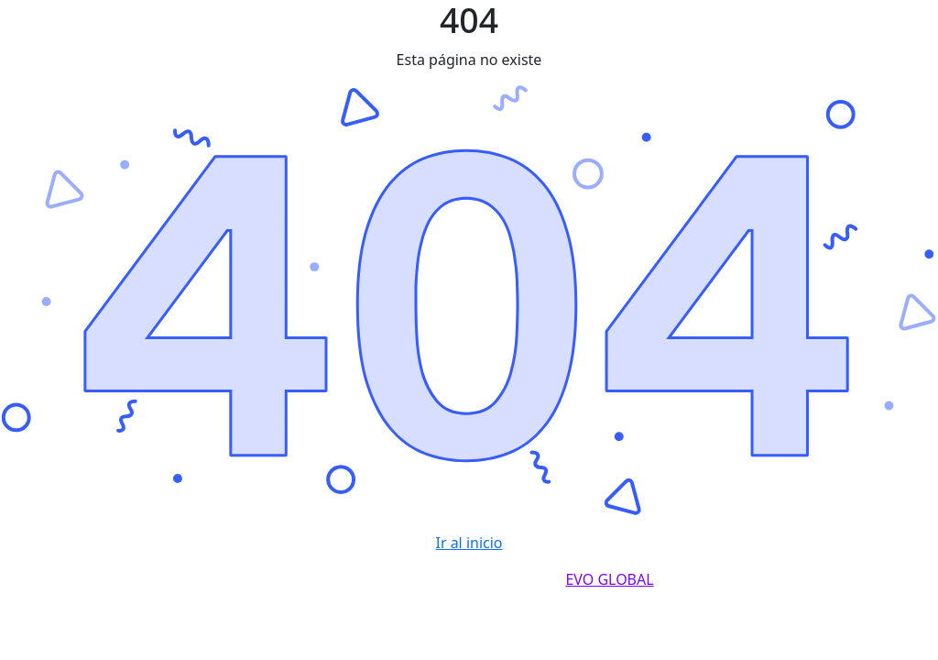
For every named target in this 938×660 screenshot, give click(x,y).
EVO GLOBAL (609, 579)
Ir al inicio (468, 543)
